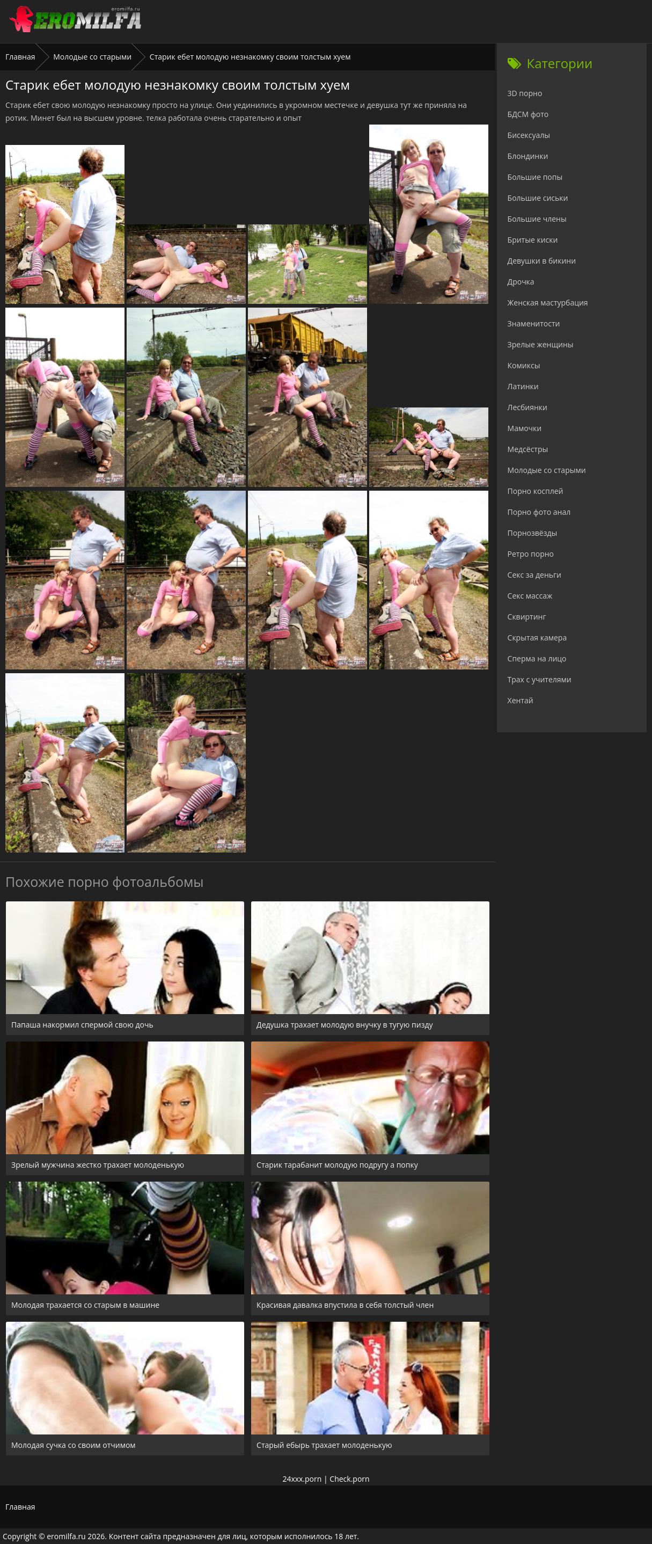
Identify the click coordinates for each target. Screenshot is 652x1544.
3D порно (525, 93)
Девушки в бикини (542, 261)
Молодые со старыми (92, 57)
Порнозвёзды (533, 533)
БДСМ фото (528, 114)
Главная (20, 57)
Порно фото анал (539, 512)
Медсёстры (528, 449)
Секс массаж (530, 596)
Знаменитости (534, 323)
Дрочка (521, 281)
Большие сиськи (538, 198)
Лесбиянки (527, 407)
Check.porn (349, 1479)
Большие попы (535, 177)
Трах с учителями (540, 679)
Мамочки (525, 428)
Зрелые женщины (541, 344)
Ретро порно (531, 554)
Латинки (523, 386)
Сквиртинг (527, 616)
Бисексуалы (529, 135)
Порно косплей (535, 491)
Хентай (520, 700)
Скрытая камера (537, 637)
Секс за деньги (534, 575)
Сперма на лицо (537, 658)
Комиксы (524, 365)
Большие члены (537, 219)
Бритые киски (533, 240)
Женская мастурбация (548, 302)
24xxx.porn (301, 1479)
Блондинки (528, 156)
